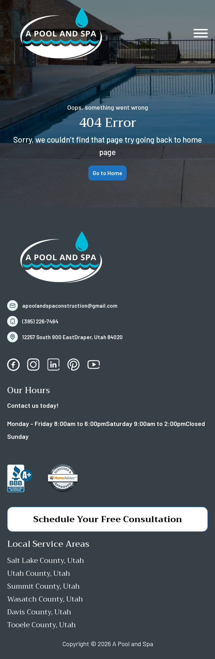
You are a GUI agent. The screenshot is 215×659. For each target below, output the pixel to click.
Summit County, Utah (43, 586)
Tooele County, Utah (41, 625)
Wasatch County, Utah (45, 599)
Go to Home (107, 172)
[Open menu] (201, 33)
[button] (65, 305)
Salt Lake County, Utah (45, 560)
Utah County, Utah (38, 573)
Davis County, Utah (39, 612)
